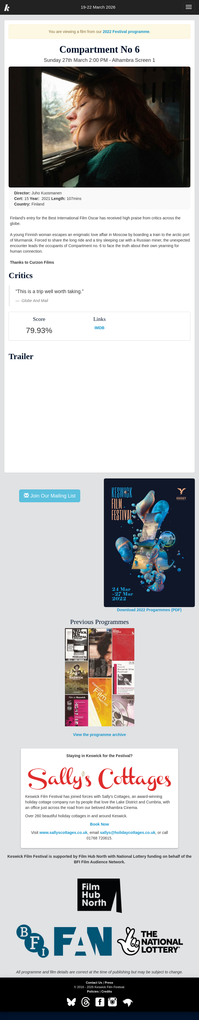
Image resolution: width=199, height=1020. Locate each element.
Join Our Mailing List (49, 496)
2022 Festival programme (126, 31)
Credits (106, 991)
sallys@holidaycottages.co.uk (127, 832)
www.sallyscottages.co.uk (63, 832)
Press (109, 982)
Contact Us (94, 982)
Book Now (99, 824)
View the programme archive (99, 682)
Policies (93, 991)
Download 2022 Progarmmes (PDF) (149, 545)
